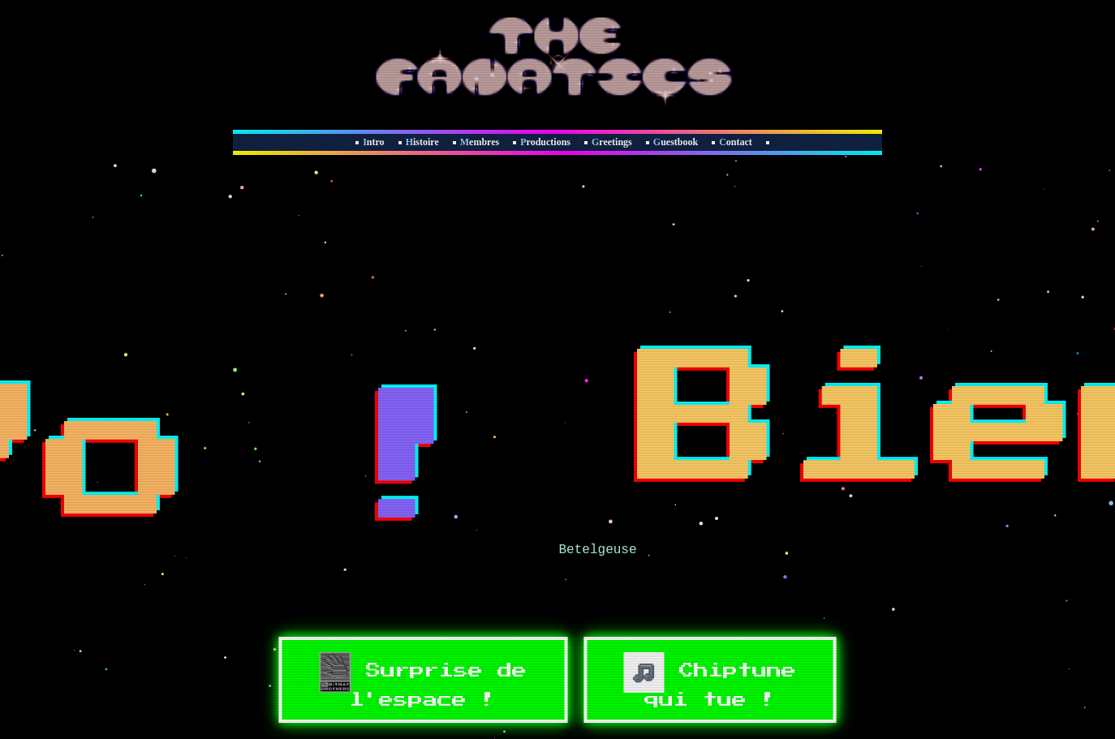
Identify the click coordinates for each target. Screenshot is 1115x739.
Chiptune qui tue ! (710, 679)
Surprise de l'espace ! (423, 679)
